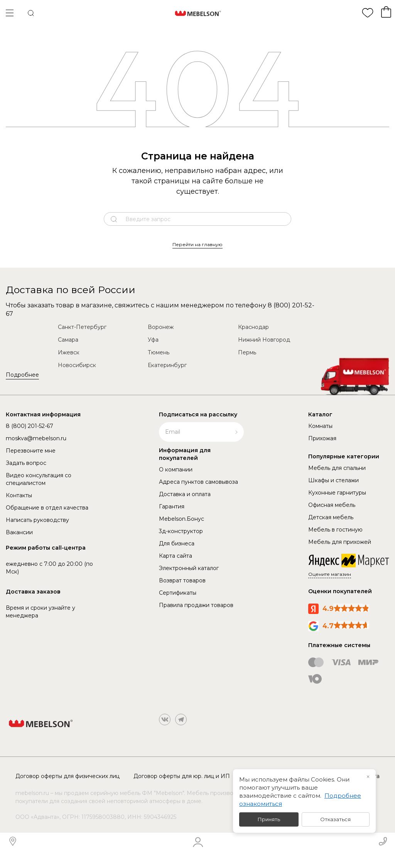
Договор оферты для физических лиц (67, 776)
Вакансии (19, 532)
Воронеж (161, 327)
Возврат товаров (182, 580)
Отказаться (335, 819)
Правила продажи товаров (196, 605)
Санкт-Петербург (82, 327)
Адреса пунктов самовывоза (198, 481)
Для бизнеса (176, 543)
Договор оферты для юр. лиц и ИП (181, 776)
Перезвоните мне (31, 450)
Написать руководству (37, 520)
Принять (269, 819)
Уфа (153, 339)
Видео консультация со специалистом (38, 479)
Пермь (247, 352)
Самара (68, 339)
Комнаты (320, 426)
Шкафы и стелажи (333, 480)
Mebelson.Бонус (181, 518)
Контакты (19, 495)
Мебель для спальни (337, 468)
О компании (175, 469)
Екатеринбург (167, 365)
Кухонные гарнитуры (337, 492)
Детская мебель (330, 517)
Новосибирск (77, 365)
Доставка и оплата (185, 494)
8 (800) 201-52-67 (29, 426)
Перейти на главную (197, 244)
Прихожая (322, 438)
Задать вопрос (26, 463)
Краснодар (253, 327)
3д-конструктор (181, 531)
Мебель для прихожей (339, 541)
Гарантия (171, 506)
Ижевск (68, 352)
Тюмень (158, 352)
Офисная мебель (331, 504)
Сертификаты (177, 592)
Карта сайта (175, 555)
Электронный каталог (189, 568)
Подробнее (22, 374)
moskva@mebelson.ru (36, 438)
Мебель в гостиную (335, 529)
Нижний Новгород (264, 339)
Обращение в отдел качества (47, 507)
